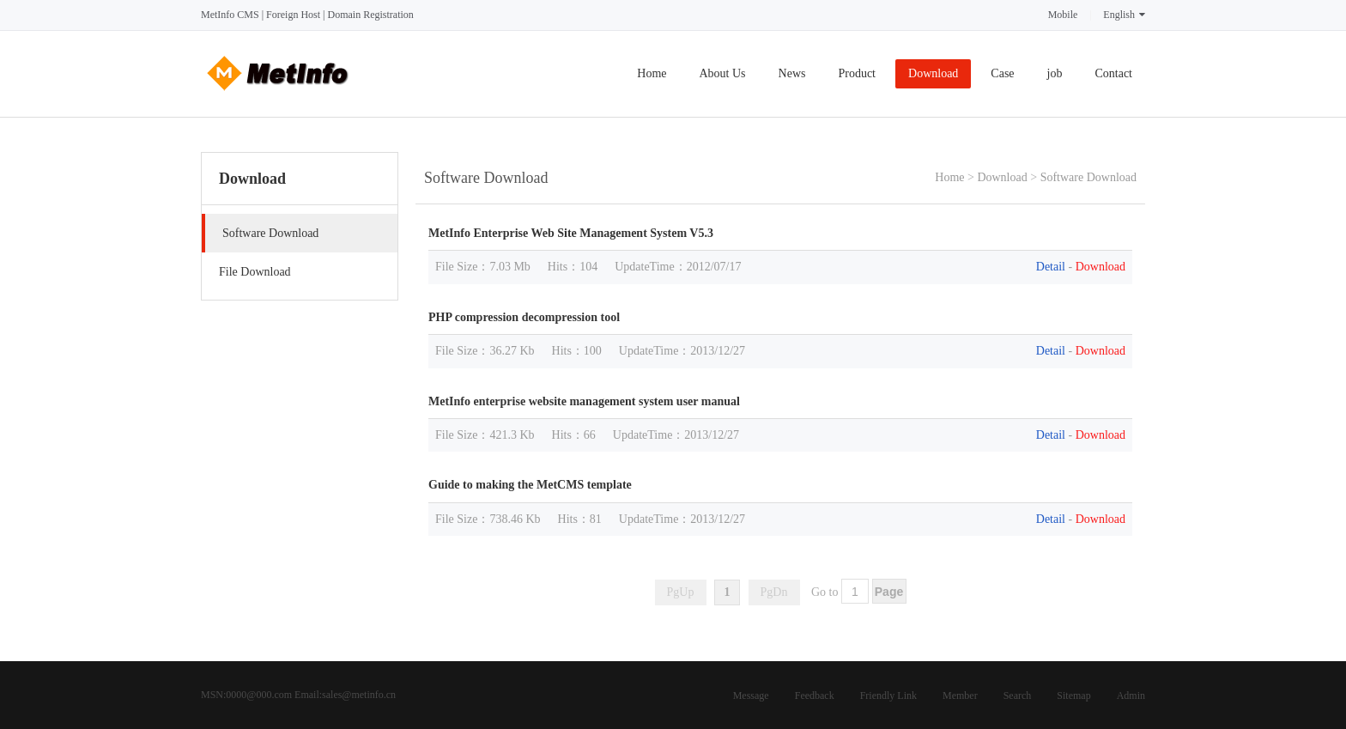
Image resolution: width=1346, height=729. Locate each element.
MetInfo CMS (230, 15)
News (792, 73)
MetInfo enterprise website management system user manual (584, 401)
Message (751, 696)
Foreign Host (293, 15)
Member (960, 696)
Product (857, 73)
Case (1002, 73)
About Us (723, 73)
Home (651, 73)
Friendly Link (888, 696)
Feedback (814, 696)
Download (933, 73)
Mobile (1063, 15)
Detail (1050, 266)
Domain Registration (370, 15)
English (1124, 15)
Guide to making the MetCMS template (530, 484)
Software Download (1088, 177)
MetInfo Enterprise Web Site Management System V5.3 (570, 233)
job (1055, 73)
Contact (1113, 73)
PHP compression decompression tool (524, 317)
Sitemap (1073, 696)
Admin (1131, 696)
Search (1017, 696)
